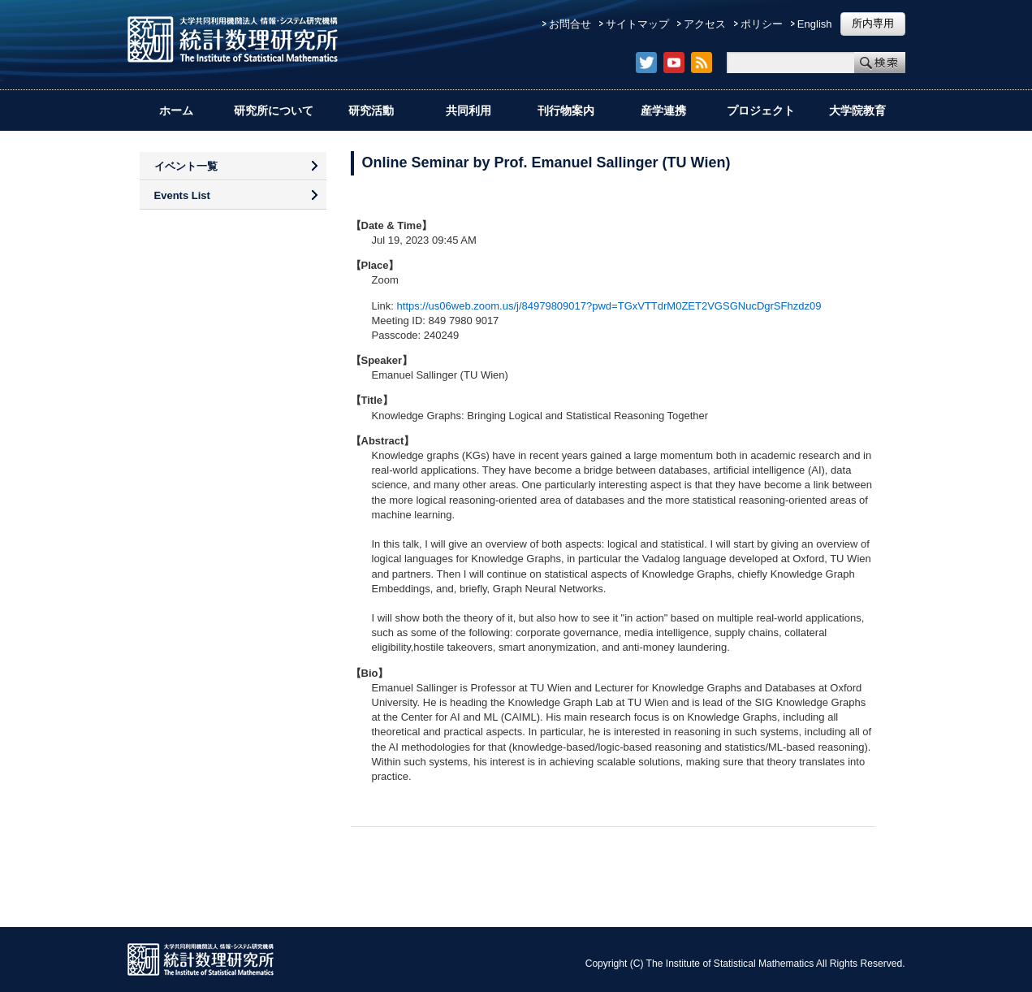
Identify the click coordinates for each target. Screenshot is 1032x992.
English (814, 24)
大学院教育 (857, 110)
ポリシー (762, 24)
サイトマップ (637, 24)
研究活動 (371, 110)
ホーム (176, 110)
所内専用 (873, 23)
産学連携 (663, 110)
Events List (182, 195)
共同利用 (468, 110)
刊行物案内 (566, 110)
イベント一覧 (186, 166)
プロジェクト (761, 110)
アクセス (705, 24)
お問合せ (570, 24)
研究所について (273, 110)
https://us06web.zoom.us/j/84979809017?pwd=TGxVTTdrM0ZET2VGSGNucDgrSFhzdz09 (609, 306)
